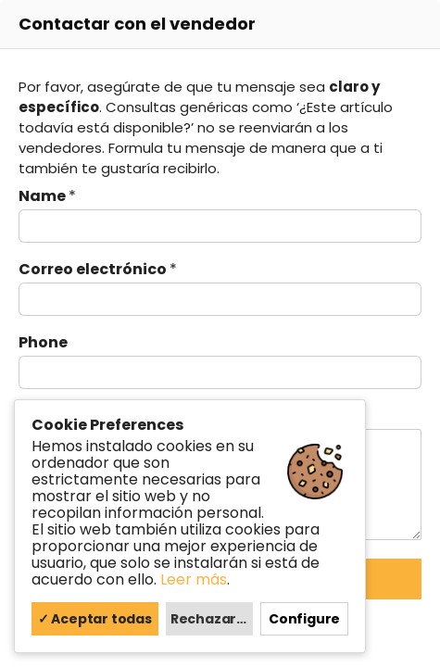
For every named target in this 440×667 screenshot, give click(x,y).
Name (47, 196)
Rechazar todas (212, 619)
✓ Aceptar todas (95, 619)
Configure (304, 619)
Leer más (193, 579)
